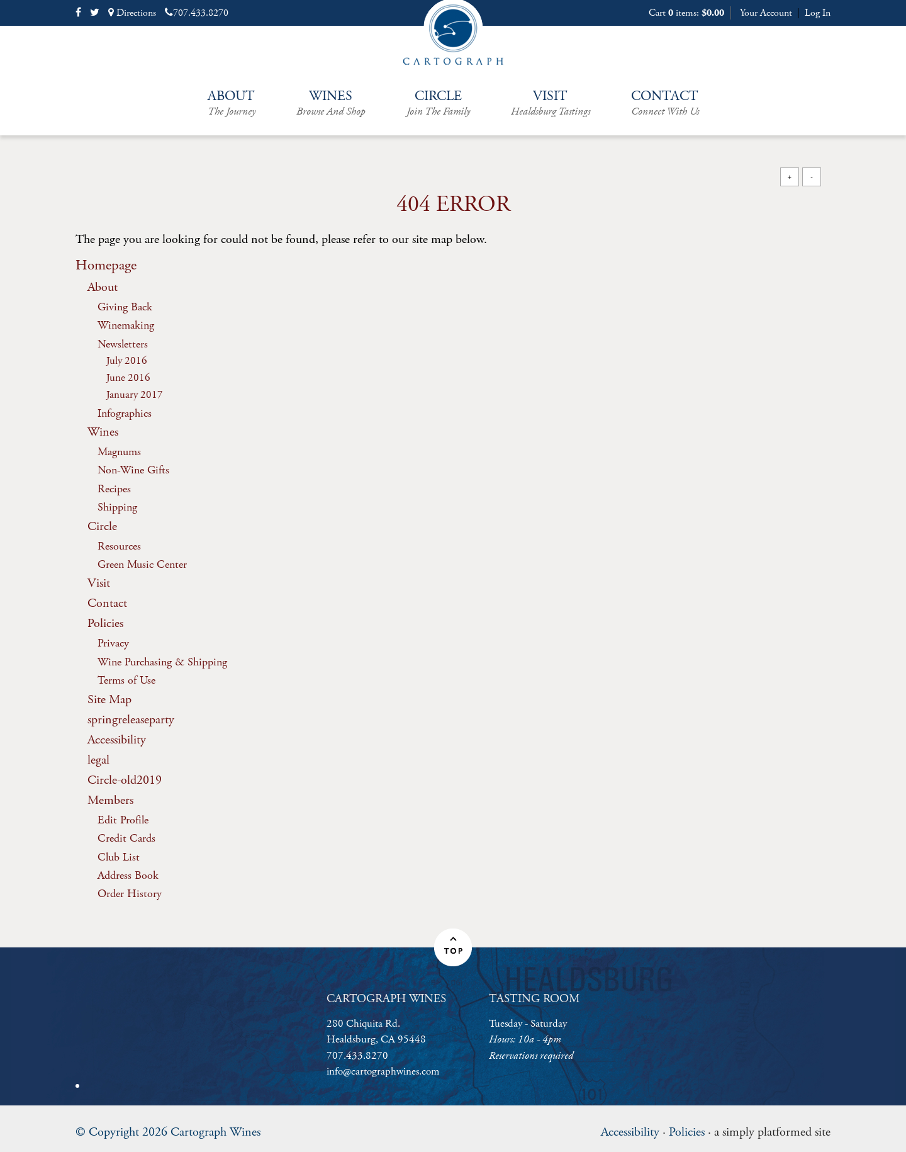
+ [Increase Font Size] (789, 176)
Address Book (128, 875)
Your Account (766, 13)
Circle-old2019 (124, 780)
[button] (453, 947)
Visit (550, 103)
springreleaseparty (130, 720)
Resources (119, 546)
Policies (105, 623)
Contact (665, 103)
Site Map (109, 700)
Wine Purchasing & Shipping (162, 662)
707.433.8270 (196, 13)
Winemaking (126, 325)
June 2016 (128, 378)
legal (98, 760)
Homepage (106, 265)
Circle (438, 103)
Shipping (117, 507)
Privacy (113, 643)
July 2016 (126, 361)
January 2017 (134, 395)
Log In (817, 13)
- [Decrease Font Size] (811, 176)
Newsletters (123, 344)
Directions (132, 13)
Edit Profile (123, 820)
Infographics (125, 413)
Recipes (114, 489)
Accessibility (116, 740)
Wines (331, 103)
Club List (119, 857)
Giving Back (125, 307)
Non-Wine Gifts (133, 470)
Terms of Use (126, 680)
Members (110, 800)
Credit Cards (126, 838)
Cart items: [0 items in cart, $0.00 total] (686, 13)
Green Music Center (142, 564)
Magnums (119, 451)
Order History (130, 893)
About (231, 103)
